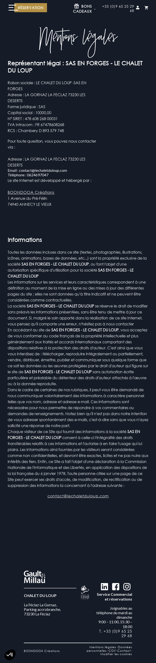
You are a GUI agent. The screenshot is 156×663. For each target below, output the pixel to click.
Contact (124, 651)
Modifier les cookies (116, 654)
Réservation (30, 7)
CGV (112, 651)
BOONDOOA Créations (31, 192)
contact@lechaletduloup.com (78, 503)
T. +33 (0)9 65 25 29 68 (115, 633)
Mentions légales (102, 647)
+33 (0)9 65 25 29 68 (118, 8)
